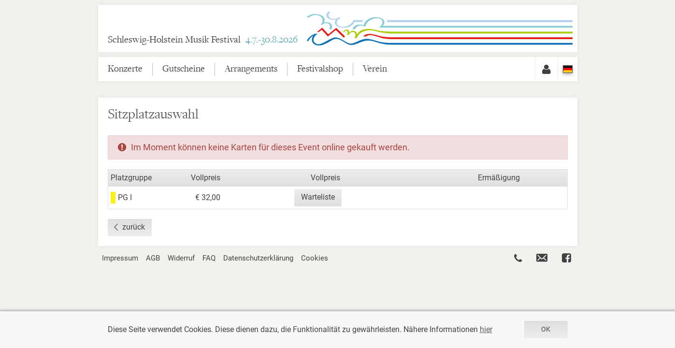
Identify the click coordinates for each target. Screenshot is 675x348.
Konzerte (125, 68)
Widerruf (181, 258)
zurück (133, 227)
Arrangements (251, 68)
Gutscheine (183, 68)
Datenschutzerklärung (258, 258)
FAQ (208, 258)
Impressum (120, 258)
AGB (153, 258)
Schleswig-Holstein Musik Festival (203, 39)
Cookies (314, 258)
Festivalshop (320, 68)
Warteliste (318, 197)
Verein (375, 68)
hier (486, 329)
